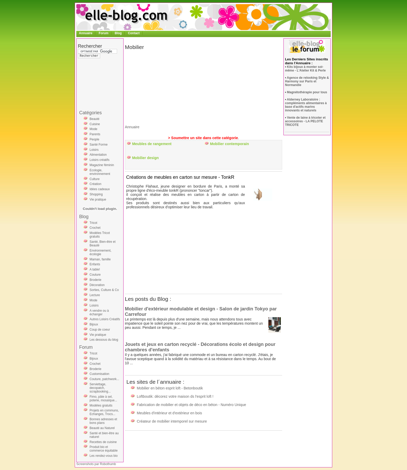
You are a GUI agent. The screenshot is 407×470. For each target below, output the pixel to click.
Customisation (99, 374)
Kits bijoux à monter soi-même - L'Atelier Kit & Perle (305, 68)
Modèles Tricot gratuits (100, 234)
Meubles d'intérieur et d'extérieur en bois (169, 413)
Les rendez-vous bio (104, 456)
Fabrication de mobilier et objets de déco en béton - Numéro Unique (191, 405)
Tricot (93, 223)
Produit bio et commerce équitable (104, 448)
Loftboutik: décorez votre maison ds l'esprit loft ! (175, 396)
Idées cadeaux (100, 189)
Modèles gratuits (101, 405)
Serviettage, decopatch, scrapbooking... (100, 387)
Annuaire (85, 33)
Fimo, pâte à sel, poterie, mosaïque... (103, 398)
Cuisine (95, 124)
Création (95, 184)
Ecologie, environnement (100, 172)
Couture (95, 274)
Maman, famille (100, 259)
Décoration (97, 285)
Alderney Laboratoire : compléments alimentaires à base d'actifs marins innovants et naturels (306, 105)
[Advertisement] (98, 73)
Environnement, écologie (100, 252)
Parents (95, 134)
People (94, 139)
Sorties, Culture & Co (104, 290)
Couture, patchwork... (104, 379)
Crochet (95, 228)
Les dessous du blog (104, 339)
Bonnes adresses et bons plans (103, 421)
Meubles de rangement (152, 144)
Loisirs (94, 150)
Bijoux (94, 324)
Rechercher (90, 46)
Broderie (95, 280)
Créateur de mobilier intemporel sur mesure (172, 421)
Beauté (94, 119)
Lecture (95, 295)
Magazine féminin (102, 165)
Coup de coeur (100, 329)
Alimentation (98, 154)
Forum (103, 33)
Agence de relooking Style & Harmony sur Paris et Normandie (307, 81)
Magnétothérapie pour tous (307, 92)
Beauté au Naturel (102, 428)
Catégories (90, 112)
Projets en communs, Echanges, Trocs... (104, 412)
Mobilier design (145, 158)
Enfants (95, 264)
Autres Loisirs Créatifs (105, 319)
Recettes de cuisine (103, 442)
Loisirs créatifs (100, 160)
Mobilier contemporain (229, 144)
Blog (118, 33)
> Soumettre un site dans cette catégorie (203, 138)
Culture (95, 179)
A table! (95, 269)
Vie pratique (98, 199)
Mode (93, 129)
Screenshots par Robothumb (96, 464)
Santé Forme (98, 144)
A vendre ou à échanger (99, 312)
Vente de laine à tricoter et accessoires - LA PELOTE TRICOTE (305, 121)
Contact (134, 33)
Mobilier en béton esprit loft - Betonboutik (170, 388)
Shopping (96, 194)
